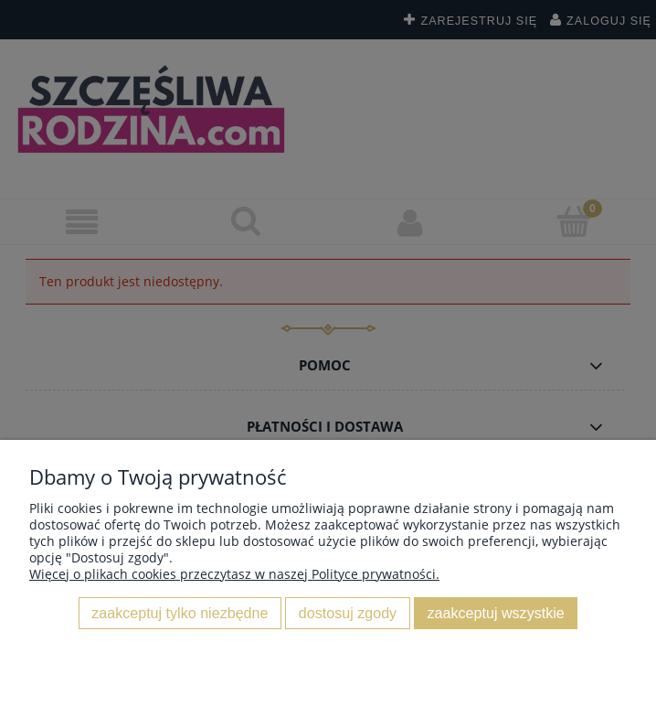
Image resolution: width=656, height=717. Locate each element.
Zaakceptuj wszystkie (496, 613)
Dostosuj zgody (348, 613)
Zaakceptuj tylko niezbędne (179, 613)
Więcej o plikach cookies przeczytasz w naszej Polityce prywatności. (234, 574)
